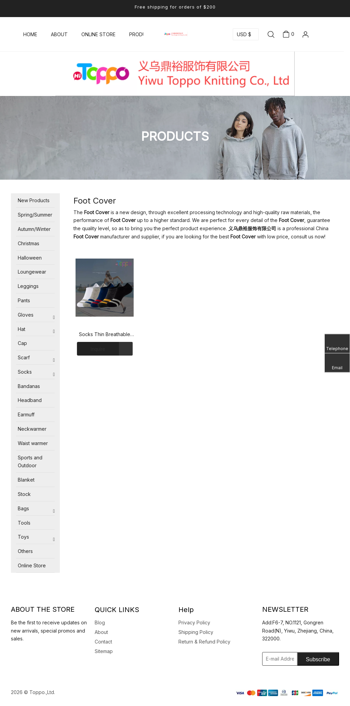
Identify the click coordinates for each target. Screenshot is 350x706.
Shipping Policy (195, 632)
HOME (30, 34)
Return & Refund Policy (204, 642)
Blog (100, 622)
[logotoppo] (175, 74)
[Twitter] (25, 656)
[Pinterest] (45, 656)
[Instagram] (38, 656)
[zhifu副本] (286, 692)
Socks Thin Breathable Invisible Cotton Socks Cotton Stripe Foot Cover (105, 334)
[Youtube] (32, 656)
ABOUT (59, 34)
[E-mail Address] (288, 658)
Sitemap (104, 651)
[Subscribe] (318, 659)
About (101, 632)
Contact (103, 642)
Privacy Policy (194, 622)
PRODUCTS (142, 34)
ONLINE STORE (98, 34)
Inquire (91, 349)
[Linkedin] (12, 656)
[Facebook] (19, 656)
